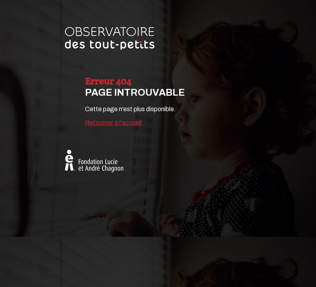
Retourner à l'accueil (113, 122)
